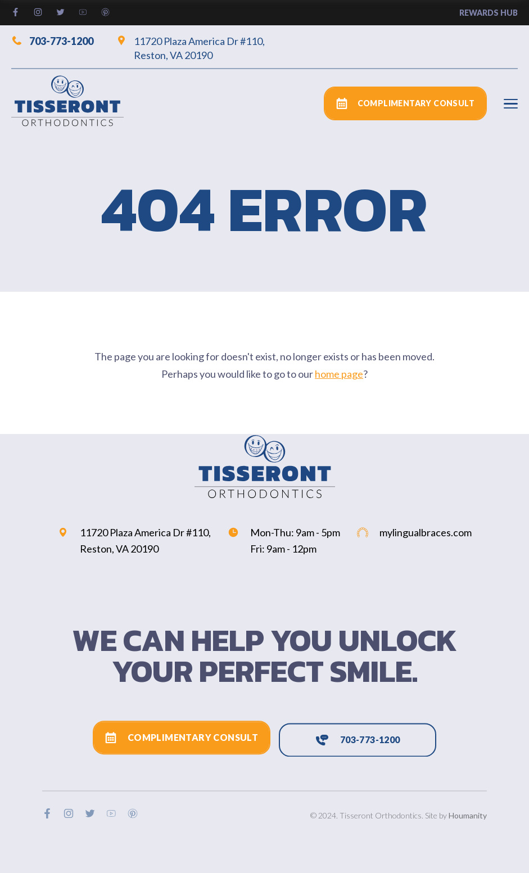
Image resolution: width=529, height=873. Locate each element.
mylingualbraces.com (414, 532)
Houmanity (468, 815)
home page (339, 374)
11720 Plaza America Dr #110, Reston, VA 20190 (190, 48)
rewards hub (488, 12)
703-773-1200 (52, 40)
